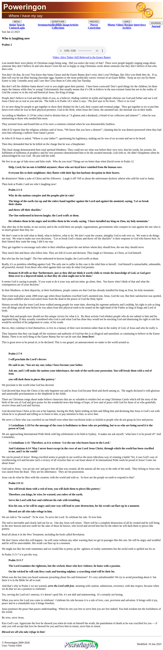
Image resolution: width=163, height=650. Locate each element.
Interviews (140, 24)
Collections (58, 27)
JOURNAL (156, 23)
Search (21, 24)
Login (21, 27)
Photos (111, 24)
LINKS (127, 21)
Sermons (43, 24)
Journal (155, 26)
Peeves (94, 24)
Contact (13, 27)
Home (12, 24)
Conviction (94, 27)
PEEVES (94, 21)
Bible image (62, 24)
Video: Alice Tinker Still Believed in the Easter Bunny (82, 57)
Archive (126, 27)
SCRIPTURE (58, 21)
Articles (73, 24)
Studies (52, 24)
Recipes (128, 24)
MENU (17, 21)
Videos (120, 24)
